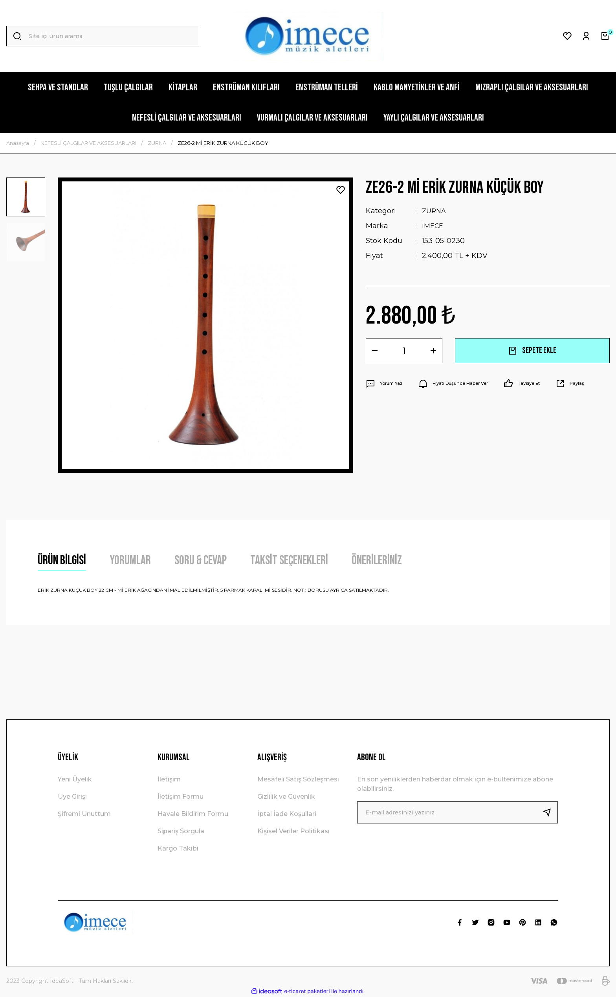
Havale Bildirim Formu (193, 814)
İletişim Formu (181, 796)
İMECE (433, 225)
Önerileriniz (377, 560)
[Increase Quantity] (433, 350)
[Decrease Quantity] (374, 350)
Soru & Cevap (200, 560)
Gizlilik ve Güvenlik (286, 796)
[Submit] (550, 812)
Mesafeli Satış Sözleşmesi (298, 779)
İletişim (169, 779)
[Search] (102, 36)
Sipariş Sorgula (181, 831)
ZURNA (435, 211)
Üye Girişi (72, 796)
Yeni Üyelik (75, 779)
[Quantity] (404, 350)
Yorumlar (130, 560)
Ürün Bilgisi (62, 560)
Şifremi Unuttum (84, 814)
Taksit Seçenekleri (289, 560)
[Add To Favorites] (340, 190)
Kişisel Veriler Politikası (293, 831)
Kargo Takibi (178, 848)
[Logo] (308, 36)
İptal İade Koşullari (286, 814)
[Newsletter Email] (457, 812)
